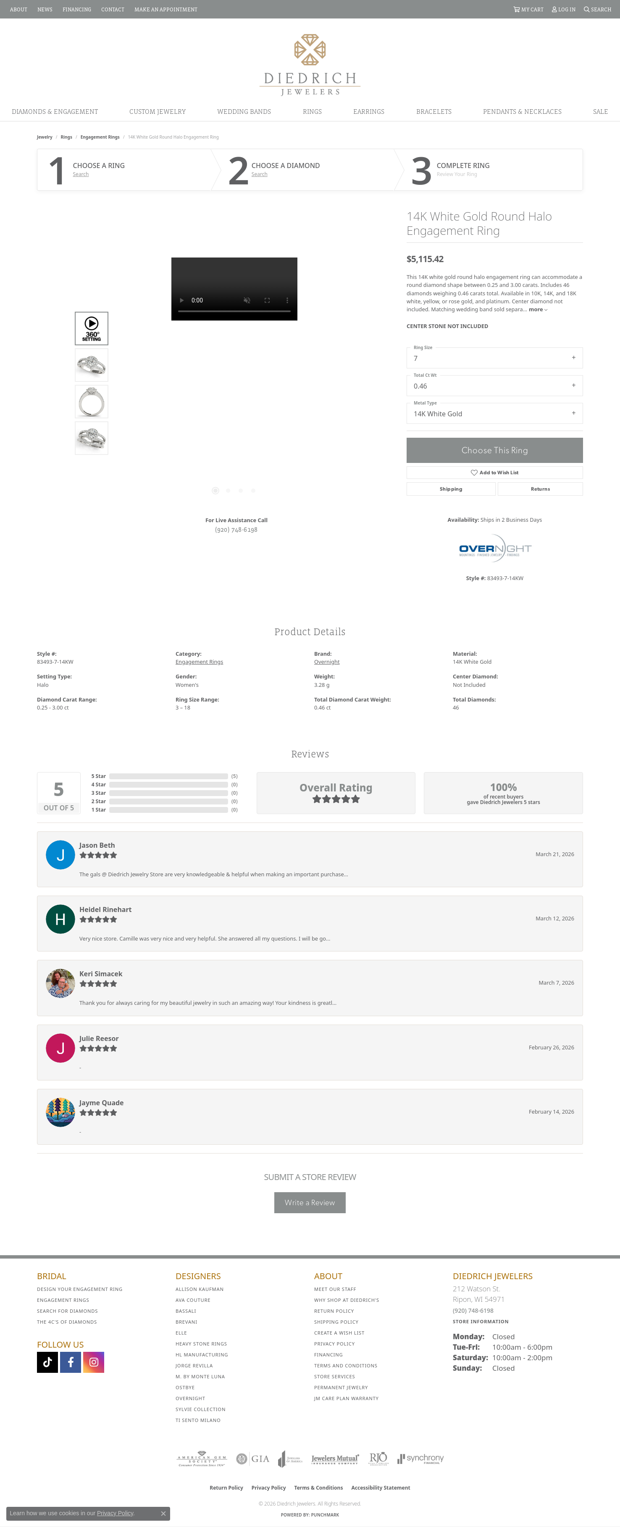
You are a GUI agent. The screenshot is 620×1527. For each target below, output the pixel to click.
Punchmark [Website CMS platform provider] (325, 1515)
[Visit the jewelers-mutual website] (335, 1458)
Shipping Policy (336, 1322)
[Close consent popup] (163, 1513)
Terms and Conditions (346, 1365)
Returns (540, 489)
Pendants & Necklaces (522, 111)
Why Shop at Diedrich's (346, 1300)
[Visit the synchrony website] (420, 1458)
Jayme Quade (101, 1102)
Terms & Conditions (318, 1487)
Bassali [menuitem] (186, 1311)
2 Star (99, 801)
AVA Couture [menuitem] (193, 1300)
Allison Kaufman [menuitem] (200, 1289)
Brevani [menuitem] (186, 1322)
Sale (600, 111)
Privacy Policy (334, 1343)
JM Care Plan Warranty (346, 1398)
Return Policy (334, 1311)
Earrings (368, 111)
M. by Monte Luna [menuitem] (200, 1376)
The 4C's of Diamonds (67, 1322)
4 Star (99, 784)
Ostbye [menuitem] (185, 1387)
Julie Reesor (99, 1038)
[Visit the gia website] (253, 1458)
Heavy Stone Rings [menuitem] (201, 1343)
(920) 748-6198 (236, 529)
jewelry (45, 137)
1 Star (99, 809)
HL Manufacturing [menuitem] (202, 1354)
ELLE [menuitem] (181, 1333)
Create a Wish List (339, 1333)
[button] (528, 9)
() (234, 776)
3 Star (99, 792)
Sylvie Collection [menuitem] (201, 1409)
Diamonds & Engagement (55, 111)
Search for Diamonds (67, 1311)
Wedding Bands (244, 111)
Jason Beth (97, 845)
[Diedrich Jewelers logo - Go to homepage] (310, 64)
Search (81, 174)
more (538, 309)
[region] (234, 384)
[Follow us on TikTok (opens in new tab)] (47, 1362)
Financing (328, 1354)
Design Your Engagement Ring (80, 1289)
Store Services (334, 1376)
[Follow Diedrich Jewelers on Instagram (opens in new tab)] (93, 1362)
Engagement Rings (100, 137)
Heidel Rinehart (105, 909)
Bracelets (434, 111)
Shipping (451, 489)
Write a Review (310, 1202)
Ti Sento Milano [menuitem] (198, 1420)
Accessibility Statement (380, 1487)
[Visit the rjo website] (378, 1458)
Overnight (327, 661)
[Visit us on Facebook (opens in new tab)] (70, 1362)
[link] (17, 9)
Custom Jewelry (157, 111)
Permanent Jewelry (341, 1387)
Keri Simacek (101, 973)
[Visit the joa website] (290, 1458)
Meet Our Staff (335, 1289)
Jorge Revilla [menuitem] (194, 1365)
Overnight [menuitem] (190, 1398)
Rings (312, 111)
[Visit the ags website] (202, 1458)
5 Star (99, 776)
